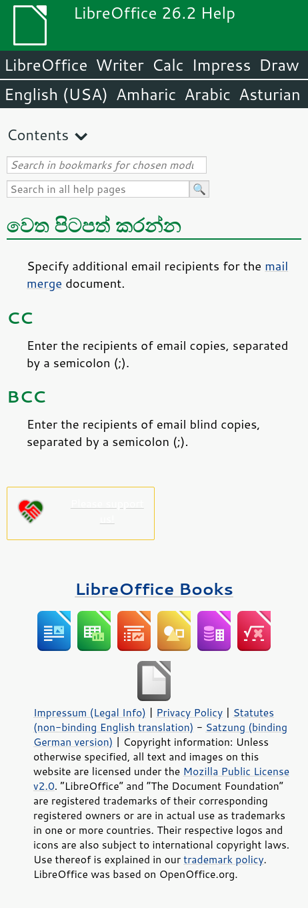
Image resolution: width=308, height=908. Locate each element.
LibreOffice (45, 64)
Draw (279, 64)
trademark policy (223, 859)
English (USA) (56, 94)
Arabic (207, 94)
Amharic (146, 94)
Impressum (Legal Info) (89, 712)
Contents (38, 134)
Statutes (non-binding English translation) (153, 719)
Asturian (270, 94)
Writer (119, 64)
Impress (221, 64)
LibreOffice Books (154, 588)
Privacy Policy (189, 712)
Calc (168, 64)
